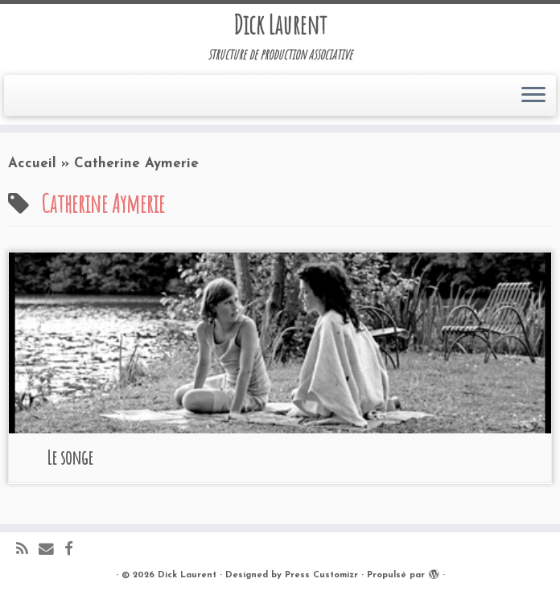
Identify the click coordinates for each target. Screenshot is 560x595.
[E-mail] (51, 550)
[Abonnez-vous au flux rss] (27, 550)
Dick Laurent (280, 25)
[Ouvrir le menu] (533, 96)
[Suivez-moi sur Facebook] (74, 550)
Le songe (70, 457)
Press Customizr (321, 575)
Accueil (32, 163)
